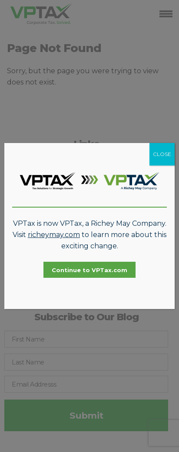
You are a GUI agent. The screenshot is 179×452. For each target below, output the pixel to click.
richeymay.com (54, 235)
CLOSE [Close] (162, 154)
